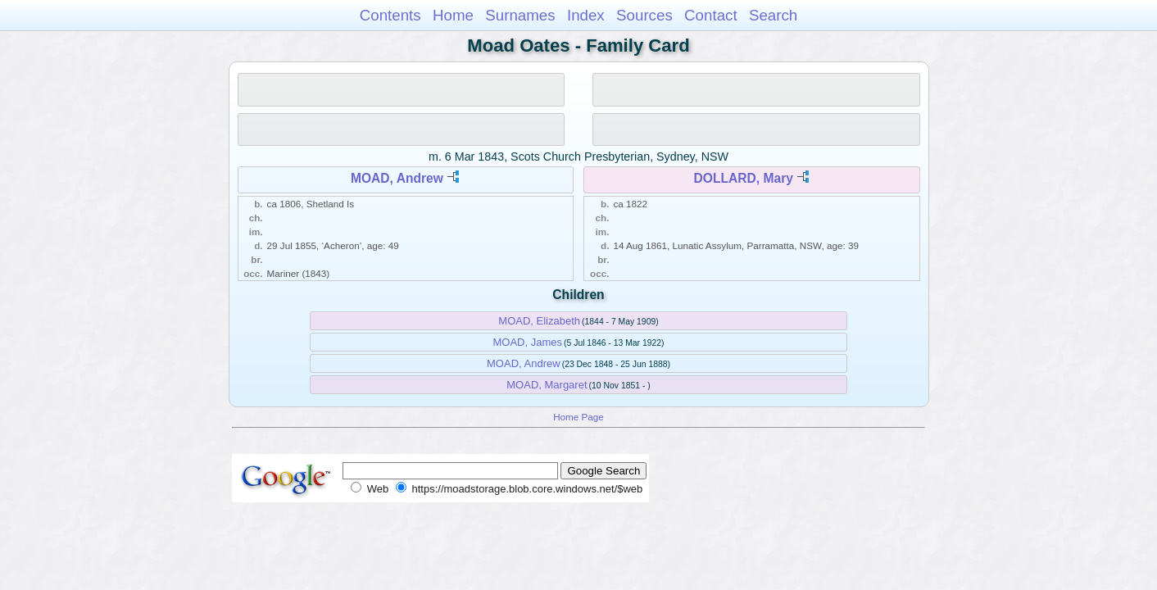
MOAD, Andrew (397, 178)
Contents (390, 15)
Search (773, 15)
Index (586, 15)
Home (453, 15)
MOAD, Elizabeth (539, 321)
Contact (710, 15)
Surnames (520, 15)
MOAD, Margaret (546, 385)
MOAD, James (527, 342)
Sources (644, 15)
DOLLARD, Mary (743, 178)
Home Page (578, 416)
